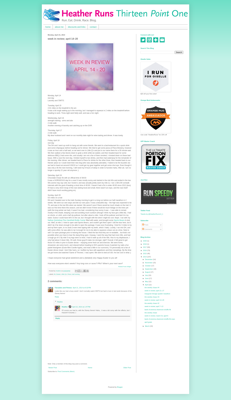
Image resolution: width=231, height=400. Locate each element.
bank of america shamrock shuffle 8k (158, 309)
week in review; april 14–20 (154, 300)
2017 (145, 247)
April (147, 285)
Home (90, 367)
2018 (145, 244)
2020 (145, 241)
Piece (69, 274)
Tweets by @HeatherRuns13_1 (152, 214)
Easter (58, 274)
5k (55, 274)
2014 (145, 257)
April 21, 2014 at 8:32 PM (82, 288)
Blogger (119, 387)
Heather (65, 307)
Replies (60, 302)
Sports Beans (119, 220)
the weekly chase (151, 313)
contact (93, 27)
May (146, 281)
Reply (57, 297)
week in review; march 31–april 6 (156, 316)
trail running (76, 274)
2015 (145, 253)
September (149, 269)
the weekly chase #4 (152, 287)
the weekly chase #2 (152, 303)
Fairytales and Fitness (63, 288)
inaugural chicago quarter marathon (157, 294)
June (147, 278)
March (147, 326)
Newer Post (52, 367)
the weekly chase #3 (152, 297)
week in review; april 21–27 (154, 290)
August (147, 272)
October (148, 266)
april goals (148, 322)
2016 (145, 250)
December (149, 259)
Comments (147, 229)
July (146, 275)
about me (59, 27)
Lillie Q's (64, 274)
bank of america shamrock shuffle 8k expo (160, 319)
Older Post (127, 367)
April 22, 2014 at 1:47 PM (81, 307)
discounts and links (76, 27)
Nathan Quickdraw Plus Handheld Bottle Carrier (66, 220)
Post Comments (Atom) (66, 371)
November (149, 263)
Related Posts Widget (124, 266)
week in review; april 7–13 (154, 306)
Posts (145, 225)
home (48, 27)
